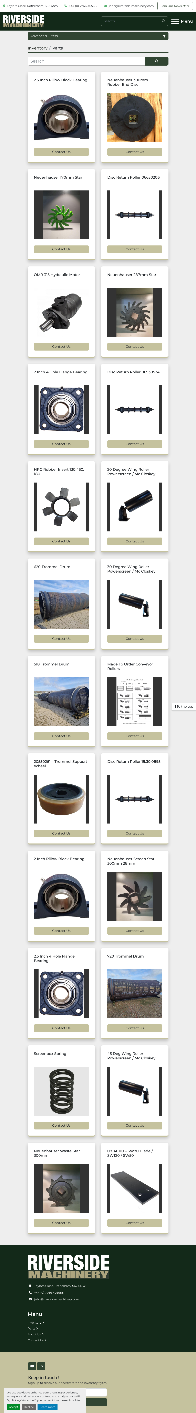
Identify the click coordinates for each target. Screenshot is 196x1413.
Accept (13, 1407)
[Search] (134, 21)
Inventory (34, 1322)
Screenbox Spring (50, 1053)
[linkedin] (41, 1366)
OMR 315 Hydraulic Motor (57, 275)
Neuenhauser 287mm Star (131, 275)
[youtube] (32, 1366)
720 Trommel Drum (125, 956)
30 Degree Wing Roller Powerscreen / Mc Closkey (131, 569)
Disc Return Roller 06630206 (133, 177)
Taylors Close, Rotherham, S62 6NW (32, 6)
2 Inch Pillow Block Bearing (59, 859)
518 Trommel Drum (52, 664)
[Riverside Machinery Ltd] (68, 1266)
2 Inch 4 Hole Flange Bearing (60, 372)
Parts (31, 1328)
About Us (34, 1334)
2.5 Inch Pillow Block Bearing (60, 80)
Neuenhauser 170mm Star (58, 177)
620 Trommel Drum (52, 567)
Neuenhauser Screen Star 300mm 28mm (130, 861)
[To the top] (184, 706)
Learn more (47, 1407)
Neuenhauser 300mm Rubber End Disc (127, 82)
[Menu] (175, 21)
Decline (29, 1407)
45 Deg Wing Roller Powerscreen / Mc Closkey (131, 1056)
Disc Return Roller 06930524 (133, 372)
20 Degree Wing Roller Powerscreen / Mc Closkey (131, 471)
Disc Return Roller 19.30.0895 (134, 761)
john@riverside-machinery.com (131, 6)
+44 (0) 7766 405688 (83, 6)
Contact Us (61, 152)
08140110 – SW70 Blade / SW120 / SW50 (130, 1153)
